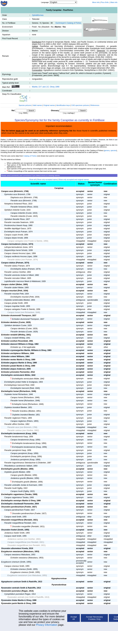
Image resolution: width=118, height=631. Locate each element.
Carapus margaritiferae (17, 542)
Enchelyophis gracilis (20, 482)
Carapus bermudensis (11, 244)
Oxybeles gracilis (11, 472)
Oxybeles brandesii (20, 415)
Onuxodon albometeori (11, 548)
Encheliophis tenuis (12, 232)
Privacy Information (46, 625)
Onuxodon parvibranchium (23, 513)
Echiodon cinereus (18, 569)
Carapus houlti (17, 491)
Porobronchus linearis (13, 225)
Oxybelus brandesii (12, 407)
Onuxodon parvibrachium (12, 507)
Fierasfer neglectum (12, 418)
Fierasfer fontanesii (18, 207)
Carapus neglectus (18, 421)
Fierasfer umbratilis (12, 485)
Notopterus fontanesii (13, 204)
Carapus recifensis (12, 256)
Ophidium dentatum (12, 325)
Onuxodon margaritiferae (12, 520)
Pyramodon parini (9, 603)
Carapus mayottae (12, 306)
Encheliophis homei (10, 391)
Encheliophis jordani (12, 382)
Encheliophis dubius (19, 269)
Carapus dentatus (18, 328)
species (113, 150)
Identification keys (63, 105)
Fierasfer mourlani (11, 294)
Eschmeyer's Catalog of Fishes (68, 23)
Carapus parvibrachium (14, 510)
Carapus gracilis (17, 475)
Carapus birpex (10, 238)
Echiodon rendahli (9, 335)
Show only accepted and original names (74, 179)
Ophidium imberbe (12, 210)
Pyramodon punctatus (11, 591)
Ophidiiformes (37, 15)
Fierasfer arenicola (12, 275)
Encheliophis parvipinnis (21, 456)
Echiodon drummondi (21, 319)
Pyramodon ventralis (10, 588)
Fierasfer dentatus (18, 332)
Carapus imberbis (18, 213)
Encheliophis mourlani (20, 297)
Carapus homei (13, 312)
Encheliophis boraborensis (13, 433)
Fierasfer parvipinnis (12, 450)
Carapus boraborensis (20, 440)
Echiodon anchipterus (11, 353)
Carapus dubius (8, 263)
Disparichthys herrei (12, 250)
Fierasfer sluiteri (11, 287)
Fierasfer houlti (10, 488)
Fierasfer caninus (11, 272)
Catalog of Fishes (30, 156)
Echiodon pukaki (8, 366)
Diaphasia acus (17, 197)
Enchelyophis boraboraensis (23, 447)
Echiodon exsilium (9, 341)
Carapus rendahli (11, 338)
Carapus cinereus (11, 566)
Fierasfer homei (17, 400)
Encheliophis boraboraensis (23, 443)
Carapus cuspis (10, 235)
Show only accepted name (47, 179)
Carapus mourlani (9, 291)
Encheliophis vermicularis (12, 375)
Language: (45, 2)
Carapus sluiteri (8, 284)
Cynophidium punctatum (14, 594)
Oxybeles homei (11, 394)
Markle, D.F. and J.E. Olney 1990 (45, 87)
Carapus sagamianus (13, 497)
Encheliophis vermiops (11, 500)
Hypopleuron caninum (11, 582)
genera (106, 150)
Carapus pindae (11, 303)
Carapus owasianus (12, 555)
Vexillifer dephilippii (12, 228)
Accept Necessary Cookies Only (94, 618)
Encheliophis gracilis (10, 469)
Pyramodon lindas (9, 600)
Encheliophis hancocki (20, 388)
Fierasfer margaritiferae (14, 523)
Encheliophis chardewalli (12, 504)
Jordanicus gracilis (18, 478)
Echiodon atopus (8, 369)
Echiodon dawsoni (9, 344)
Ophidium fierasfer (12, 219)
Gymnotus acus (10, 194)
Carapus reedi (10, 517)
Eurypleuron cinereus (19, 572)
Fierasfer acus (16, 201)
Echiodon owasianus (19, 558)
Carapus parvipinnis (19, 453)
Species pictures (25, 105)
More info (95, 2)
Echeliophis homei (19, 404)
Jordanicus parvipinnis (20, 459)
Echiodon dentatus (9, 322)
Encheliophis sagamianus (12, 494)
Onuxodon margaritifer (21, 526)
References (94, 105)
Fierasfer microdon (12, 278)
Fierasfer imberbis (18, 216)
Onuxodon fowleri (9, 530)
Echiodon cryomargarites (12, 350)
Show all (32, 179)
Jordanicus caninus (15, 539)
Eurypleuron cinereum (10, 562)
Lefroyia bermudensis (13, 247)
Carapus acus (7, 191)
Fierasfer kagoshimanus (14, 463)
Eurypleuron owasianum (12, 551)
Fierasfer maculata (12, 222)
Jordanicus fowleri (11, 533)
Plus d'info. (105, 2)
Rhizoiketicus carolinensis (15, 466)
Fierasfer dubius (14, 260)
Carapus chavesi (11, 253)
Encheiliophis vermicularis (22, 379)
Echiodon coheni (8, 356)
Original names (49, 105)
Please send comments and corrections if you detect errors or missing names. (30, 175)
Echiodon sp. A (17, 347)
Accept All (73, 618)
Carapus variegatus (15, 241)
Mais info (114, 2)
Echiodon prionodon (10, 372)
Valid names (37, 105)
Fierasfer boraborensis (13, 437)
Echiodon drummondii (11, 315)
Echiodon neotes (8, 360)
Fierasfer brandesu (20, 411)
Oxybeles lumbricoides (13, 300)
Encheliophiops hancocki (14, 385)
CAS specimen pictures (80, 105)
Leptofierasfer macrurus (14, 281)
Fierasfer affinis (10, 424)
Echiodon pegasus (9, 363)
